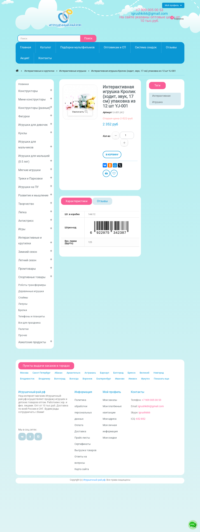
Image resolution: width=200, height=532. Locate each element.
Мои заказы (110, 400)
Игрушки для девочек (35, 124)
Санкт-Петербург (41, 373)
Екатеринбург (103, 378)
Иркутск (145, 378)
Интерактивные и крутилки (35, 240)
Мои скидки (110, 437)
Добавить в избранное (114, 174)
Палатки (23, 329)
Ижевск (133, 378)
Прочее (22, 335)
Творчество (35, 203)
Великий (144, 373)
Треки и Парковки (35, 177)
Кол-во (106, 136)
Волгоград (59, 378)
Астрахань (90, 373)
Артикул (107, 112)
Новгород (159, 373)
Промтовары (35, 268)
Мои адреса (110, 418)
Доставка (80, 431)
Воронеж (87, 378)
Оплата (79, 425)
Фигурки (35, 115)
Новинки (23, 84)
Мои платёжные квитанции (112, 409)
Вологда (73, 378)
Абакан (58, 373)
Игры (35, 228)
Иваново (119, 378)
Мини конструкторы (35, 98)
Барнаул (104, 373)
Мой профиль (112, 392)
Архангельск (73, 373)
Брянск (132, 373)
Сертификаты (83, 444)
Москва (24, 373)
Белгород (118, 373)
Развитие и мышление (35, 194)
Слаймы (23, 297)
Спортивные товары (35, 276)
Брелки (22, 310)
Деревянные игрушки (31, 291)
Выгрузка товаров (85, 450)
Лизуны (22, 303)
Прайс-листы (82, 437)
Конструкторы (35, 90)
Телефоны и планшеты (31, 316)
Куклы (35, 132)
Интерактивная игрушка (161, 98)
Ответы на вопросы (81, 459)
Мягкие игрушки (35, 169)
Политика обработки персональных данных (83, 409)
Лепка (35, 211)
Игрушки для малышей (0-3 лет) (35, 158)
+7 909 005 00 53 (149, 10)
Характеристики (76, 201)
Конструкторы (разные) (35, 107)
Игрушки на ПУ (35, 186)
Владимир (44, 378)
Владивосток (27, 378)
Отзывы (102, 201)
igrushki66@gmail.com (151, 406)
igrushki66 (144, 412)
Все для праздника (29, 322)
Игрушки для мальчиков (35, 144)
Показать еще (161, 378)
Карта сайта (82, 469)
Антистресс (35, 220)
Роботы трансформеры (32, 285)
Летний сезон (35, 259)
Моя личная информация (110, 428)
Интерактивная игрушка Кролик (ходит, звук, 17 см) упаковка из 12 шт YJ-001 (133, 71)
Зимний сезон (35, 251)
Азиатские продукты (35, 341)
